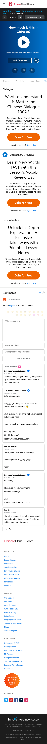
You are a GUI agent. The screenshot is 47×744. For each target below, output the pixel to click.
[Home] (21, 6)
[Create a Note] (23, 70)
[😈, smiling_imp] (34, 315)
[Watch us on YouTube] (11, 700)
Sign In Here (31, 145)
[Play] (5, 154)
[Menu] (4, 4)
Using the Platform (11, 658)
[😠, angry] (29, 312)
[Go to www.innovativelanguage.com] (23, 719)
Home (6, 556)
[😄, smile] (8, 312)
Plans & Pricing (10, 612)
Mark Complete (20, 60)
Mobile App (8, 585)
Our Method (9, 598)
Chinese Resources (12, 578)
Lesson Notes (34, 81)
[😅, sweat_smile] (38, 312)
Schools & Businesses (13, 623)
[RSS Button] (4, 300)
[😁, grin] (17, 312)
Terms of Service (34, 737)
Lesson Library (7, 11)
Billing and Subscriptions (13, 650)
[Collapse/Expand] (23, 292)
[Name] (23, 345)
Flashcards (8, 564)
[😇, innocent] (21, 315)
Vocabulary (20, 81)
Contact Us (8, 669)
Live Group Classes (12, 575)
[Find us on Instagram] (26, 700)
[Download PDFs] (32, 70)
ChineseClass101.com (32, 726)
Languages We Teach (12, 620)
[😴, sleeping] (25, 315)
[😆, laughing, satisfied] (34, 312)
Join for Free (23, 137)
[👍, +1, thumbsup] (42, 315)
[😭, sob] (17, 315)
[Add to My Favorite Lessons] (15, 70)
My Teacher (8, 582)
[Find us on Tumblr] (21, 700)
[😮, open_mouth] (29, 315)
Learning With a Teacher (13, 665)
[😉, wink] (42, 312)
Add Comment (23, 358)
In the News (9, 616)
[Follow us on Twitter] (6, 700)
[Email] (23, 351)
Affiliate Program (10, 631)
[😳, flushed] (12, 312)
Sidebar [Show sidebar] (35, 17)
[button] (43, 4)
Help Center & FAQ (11, 643)
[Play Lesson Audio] (24, 42)
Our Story (8, 602)
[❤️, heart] (38, 315)
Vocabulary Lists (10, 567)
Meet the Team (10, 605)
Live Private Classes (12, 571)
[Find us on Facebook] (16, 700)
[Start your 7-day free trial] (12, 680)
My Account (8, 654)
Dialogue (6, 81)
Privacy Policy (17, 730)
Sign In (12, 306)
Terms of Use (29, 730)
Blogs (6, 627)
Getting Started (10, 647)
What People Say (11, 609)
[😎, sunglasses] (25, 312)
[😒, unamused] (21, 312)
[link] (20, 17)
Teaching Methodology (13, 661)
